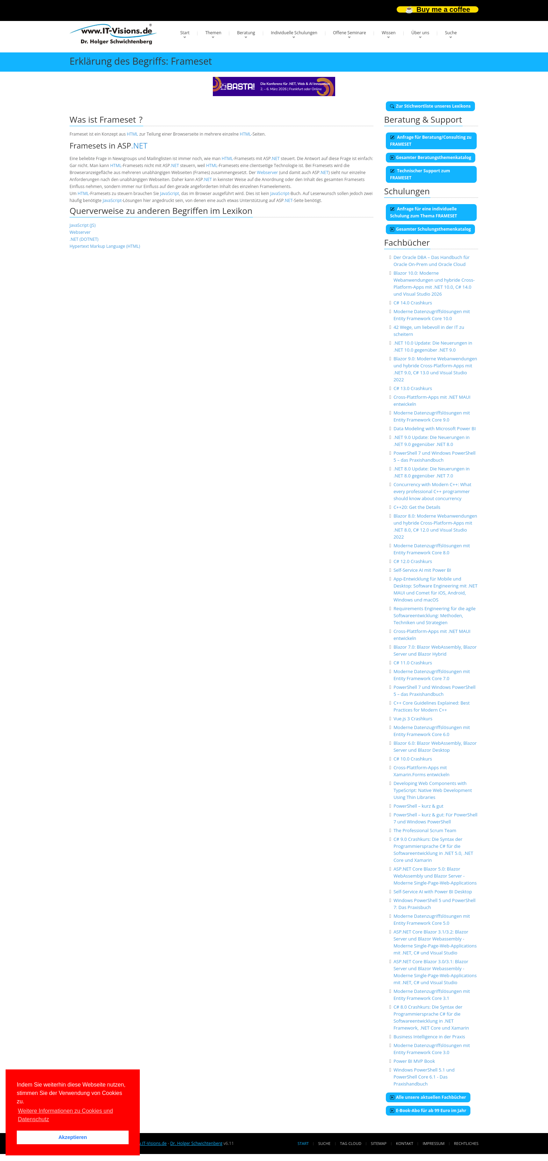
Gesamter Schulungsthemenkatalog (430, 229)
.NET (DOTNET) (84, 239)
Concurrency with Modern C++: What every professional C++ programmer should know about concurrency (432, 491)
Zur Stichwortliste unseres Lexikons (430, 106)
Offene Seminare (349, 33)
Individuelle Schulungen (294, 33)
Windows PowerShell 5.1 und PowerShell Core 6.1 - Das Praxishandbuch (424, 1077)
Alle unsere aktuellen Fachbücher (428, 1097)
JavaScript (169, 193)
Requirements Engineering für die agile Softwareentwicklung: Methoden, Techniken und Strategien (435, 615)
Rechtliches (466, 1143)
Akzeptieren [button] (72, 1137)
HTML (132, 134)
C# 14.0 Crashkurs (413, 303)
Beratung (246, 33)
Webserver (267, 172)
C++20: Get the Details (417, 507)
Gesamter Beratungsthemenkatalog (430, 157)
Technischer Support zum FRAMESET (420, 174)
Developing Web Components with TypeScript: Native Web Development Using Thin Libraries (433, 790)
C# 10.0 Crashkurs (413, 759)
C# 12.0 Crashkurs (413, 561)
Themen (213, 33)
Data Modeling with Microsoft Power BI (435, 428)
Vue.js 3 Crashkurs (413, 718)
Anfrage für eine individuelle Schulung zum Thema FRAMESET (423, 212)
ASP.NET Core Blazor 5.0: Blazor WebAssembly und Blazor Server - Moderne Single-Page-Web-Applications (435, 876)
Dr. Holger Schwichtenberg (196, 1143)
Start (185, 33)
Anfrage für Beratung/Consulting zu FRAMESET (430, 140)
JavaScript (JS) (82, 225)
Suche (451, 33)
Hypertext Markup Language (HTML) (105, 246)
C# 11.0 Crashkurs (413, 662)
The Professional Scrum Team (425, 830)
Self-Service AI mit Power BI (422, 570)
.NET (139, 145)
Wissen (389, 33)
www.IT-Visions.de (148, 1143)
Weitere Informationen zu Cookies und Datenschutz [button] (65, 1115)
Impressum (433, 1143)
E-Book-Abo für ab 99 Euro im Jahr (428, 1110)
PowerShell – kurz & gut (419, 806)
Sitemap (379, 1143)
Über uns (420, 33)
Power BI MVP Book (414, 1061)
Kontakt (404, 1143)
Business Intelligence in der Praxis (429, 1036)
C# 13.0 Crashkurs (413, 388)
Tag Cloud (350, 1143)
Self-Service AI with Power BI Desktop (433, 891)
